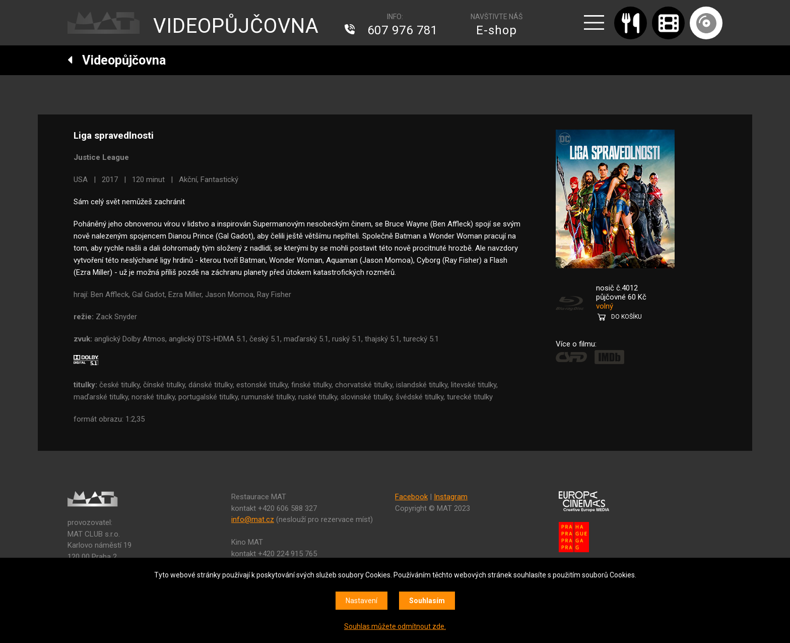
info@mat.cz (252, 519)
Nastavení (361, 601)
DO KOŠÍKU (626, 316)
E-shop (496, 30)
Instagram (451, 496)
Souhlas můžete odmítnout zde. (395, 626)
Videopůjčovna (117, 60)
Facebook (411, 496)
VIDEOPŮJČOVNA (236, 26)
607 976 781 (402, 30)
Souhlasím (427, 601)
